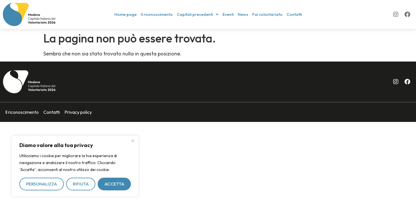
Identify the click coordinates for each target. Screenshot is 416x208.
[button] (197, 14)
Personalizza (41, 184)
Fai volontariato (267, 14)
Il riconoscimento (157, 14)
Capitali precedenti (197, 14)
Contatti (294, 14)
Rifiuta (81, 184)
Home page (125, 14)
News (243, 14)
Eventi (228, 14)
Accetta (114, 184)
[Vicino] (132, 140)
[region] (75, 166)
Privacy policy (78, 112)
